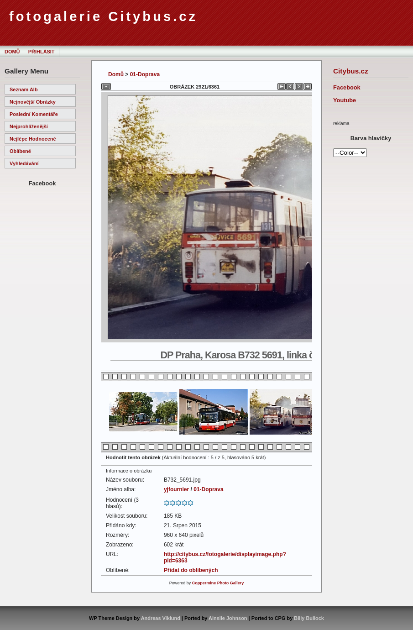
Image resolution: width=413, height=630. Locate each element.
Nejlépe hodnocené (33, 139)
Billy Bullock (309, 618)
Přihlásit (41, 51)
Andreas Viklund (160, 618)
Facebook (347, 87)
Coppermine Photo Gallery (218, 583)
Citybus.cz (350, 71)
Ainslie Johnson (228, 618)
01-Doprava (145, 74)
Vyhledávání (24, 163)
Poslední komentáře (34, 114)
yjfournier (176, 489)
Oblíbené (20, 151)
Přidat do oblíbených (191, 570)
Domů (12, 51)
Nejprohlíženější (29, 126)
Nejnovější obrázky (33, 102)
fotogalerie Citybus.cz (103, 16)
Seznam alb (24, 89)
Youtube (344, 100)
